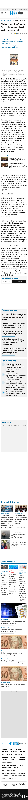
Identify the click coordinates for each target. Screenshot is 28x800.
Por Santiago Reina (22, 600)
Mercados (18, 754)
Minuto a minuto (13, 571)
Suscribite (19, 281)
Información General (8, 765)
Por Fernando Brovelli (20, 527)
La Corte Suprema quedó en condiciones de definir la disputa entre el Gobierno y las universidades (14, 41)
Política (9, 20)
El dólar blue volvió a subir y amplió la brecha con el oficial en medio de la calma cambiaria (4, 584)
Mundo (13, 760)
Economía (16, 17)
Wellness (22, 757)
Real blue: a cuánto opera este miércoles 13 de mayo (11, 654)
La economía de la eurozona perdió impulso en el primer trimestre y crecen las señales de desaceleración (14, 351)
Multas (3, 778)
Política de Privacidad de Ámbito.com (13, 773)
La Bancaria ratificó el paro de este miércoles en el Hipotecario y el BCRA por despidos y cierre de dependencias (7, 521)
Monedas (3, 425)
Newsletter (23, 743)
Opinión (13, 757)
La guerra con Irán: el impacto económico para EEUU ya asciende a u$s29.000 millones (18, 535)
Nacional (4, 760)
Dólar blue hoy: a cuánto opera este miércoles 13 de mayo (13, 623)
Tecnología (18, 768)
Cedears (24, 425)
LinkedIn (13, 743)
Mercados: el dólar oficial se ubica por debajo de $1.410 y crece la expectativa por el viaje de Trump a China (13, 584)
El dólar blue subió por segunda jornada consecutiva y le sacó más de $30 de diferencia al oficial (16, 376)
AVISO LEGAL (5, 776)
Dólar (7, 17)
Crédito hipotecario (23, 9)
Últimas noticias (15, 749)
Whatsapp (21, 743)
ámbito (3, 20)
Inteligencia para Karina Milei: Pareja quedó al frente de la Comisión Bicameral (19, 544)
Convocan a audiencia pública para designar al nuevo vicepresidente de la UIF (14, 46)
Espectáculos (6, 768)
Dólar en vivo (13, 9)
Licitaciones (13, 778)
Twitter (2, 743)
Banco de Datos (6, 754)
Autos (21, 765)
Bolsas (10, 425)
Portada (4, 749)
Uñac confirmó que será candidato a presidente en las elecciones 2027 (17, 159)
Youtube (17, 743)
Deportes (22, 760)
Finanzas (14, 752)
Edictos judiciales (18, 776)
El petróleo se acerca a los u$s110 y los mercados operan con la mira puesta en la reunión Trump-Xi (14, 325)
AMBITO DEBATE (22, 785)
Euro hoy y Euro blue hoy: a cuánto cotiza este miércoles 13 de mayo (13, 662)
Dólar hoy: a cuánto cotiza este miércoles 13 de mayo (11, 630)
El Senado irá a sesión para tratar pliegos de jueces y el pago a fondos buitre (21, 519)
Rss (2, 770)
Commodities (17, 425)
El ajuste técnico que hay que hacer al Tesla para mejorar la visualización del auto (12, 333)
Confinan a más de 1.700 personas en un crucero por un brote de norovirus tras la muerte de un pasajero (14, 316)
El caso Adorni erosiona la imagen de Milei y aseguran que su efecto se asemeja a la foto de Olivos (18, 166)
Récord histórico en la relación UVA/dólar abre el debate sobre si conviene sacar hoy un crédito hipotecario (15, 367)
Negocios (4, 757)
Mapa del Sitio (11, 770)
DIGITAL (6, 785)
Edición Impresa (6, 762)
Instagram (9, 743)
